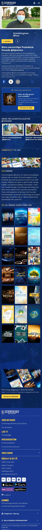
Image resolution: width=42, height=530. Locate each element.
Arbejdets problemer (17, 70)
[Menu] (38, 3)
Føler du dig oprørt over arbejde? (26, 95)
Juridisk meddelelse (7, 527)
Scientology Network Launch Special (14, 421)
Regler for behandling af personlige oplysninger (16, 525)
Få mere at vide (26, 108)
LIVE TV (5, 430)
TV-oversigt (6, 433)
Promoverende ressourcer (11, 445)
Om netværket (7, 425)
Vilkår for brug (6, 520)
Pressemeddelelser (8, 441)
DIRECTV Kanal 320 (8, 460)
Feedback (7, 485)
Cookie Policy (6, 522)
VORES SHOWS (7, 451)
